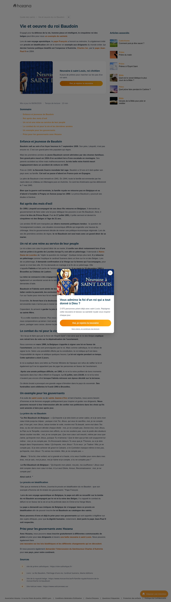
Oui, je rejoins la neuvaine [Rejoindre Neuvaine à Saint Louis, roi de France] (85, 323)
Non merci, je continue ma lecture (85, 329)
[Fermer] (110, 272)
